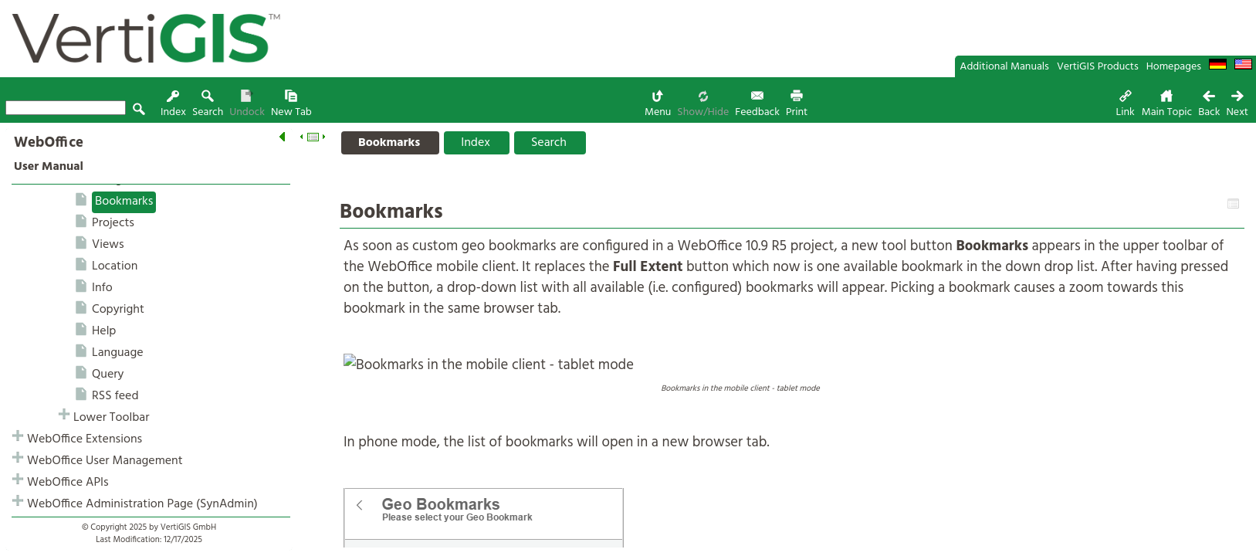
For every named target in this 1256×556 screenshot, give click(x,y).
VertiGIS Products (1098, 67)
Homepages (1173, 67)
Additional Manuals (1004, 67)
